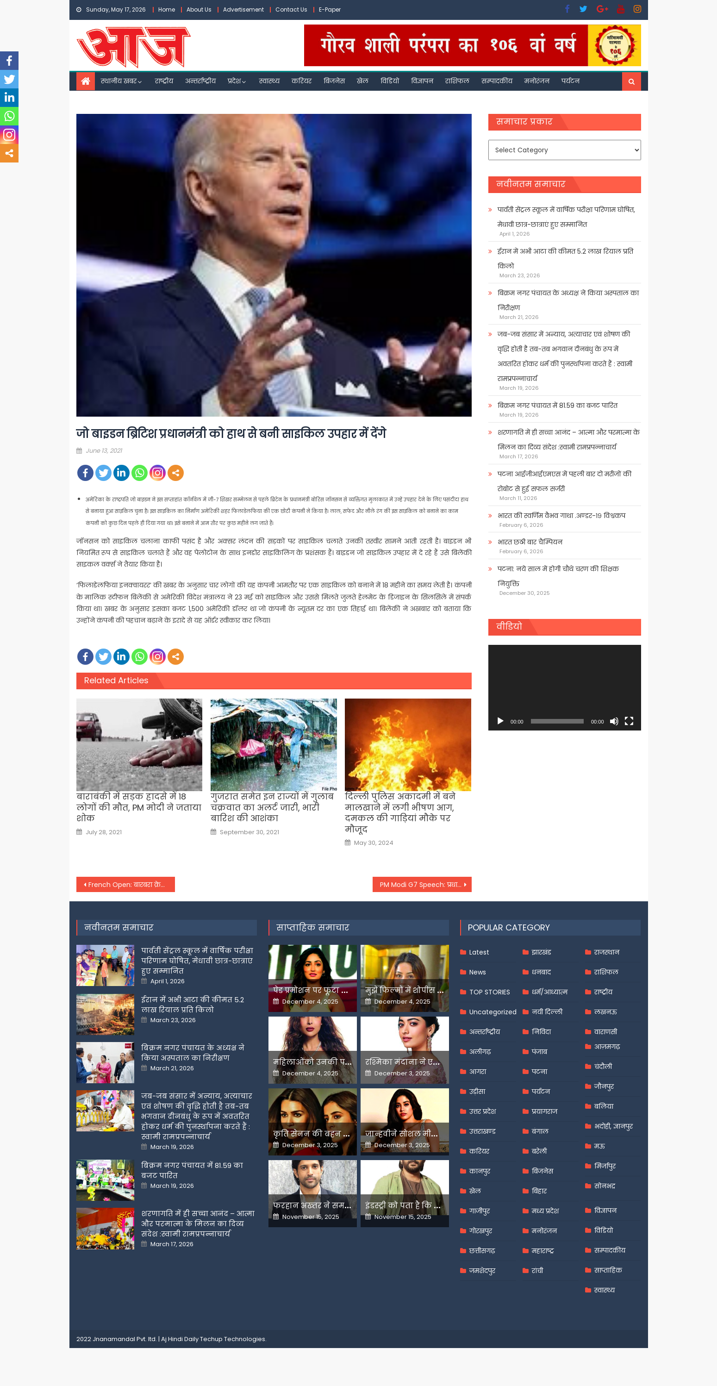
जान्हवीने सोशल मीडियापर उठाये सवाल (432, 1134)
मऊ (599, 1146)
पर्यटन (570, 81)
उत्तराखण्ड (482, 1131)
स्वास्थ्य (269, 81)
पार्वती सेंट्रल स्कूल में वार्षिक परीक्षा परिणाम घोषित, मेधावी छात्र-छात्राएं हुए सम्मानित (566, 217)
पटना (539, 1071)
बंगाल (540, 1131)
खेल (362, 81)
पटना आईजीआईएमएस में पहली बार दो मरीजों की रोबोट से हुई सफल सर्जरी (564, 481)
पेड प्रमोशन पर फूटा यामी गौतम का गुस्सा (343, 990)
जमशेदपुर (482, 1270)
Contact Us (291, 9)
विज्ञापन (422, 81)
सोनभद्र (604, 1186)
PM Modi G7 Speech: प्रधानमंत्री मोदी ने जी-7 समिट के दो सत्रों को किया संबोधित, (426, 884)
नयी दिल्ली (547, 1012)
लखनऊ (605, 1012)
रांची (537, 1270)
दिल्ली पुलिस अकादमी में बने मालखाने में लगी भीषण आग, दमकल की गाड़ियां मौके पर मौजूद (400, 813)
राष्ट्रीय (164, 81)
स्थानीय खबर (119, 81)
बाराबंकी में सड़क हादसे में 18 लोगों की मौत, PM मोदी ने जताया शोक (138, 807)
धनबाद (541, 972)
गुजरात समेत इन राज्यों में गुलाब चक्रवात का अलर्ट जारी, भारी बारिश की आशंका (272, 807)
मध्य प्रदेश (545, 1211)
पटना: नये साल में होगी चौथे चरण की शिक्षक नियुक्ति (558, 576)
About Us (199, 9)
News (477, 972)
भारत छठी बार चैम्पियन (530, 542)
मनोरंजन (536, 81)
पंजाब (539, 1051)
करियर (302, 81)
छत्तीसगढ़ (482, 1250)
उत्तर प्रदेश (482, 1111)
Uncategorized (493, 1012)
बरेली (539, 1151)
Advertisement (243, 9)
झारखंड (541, 952)
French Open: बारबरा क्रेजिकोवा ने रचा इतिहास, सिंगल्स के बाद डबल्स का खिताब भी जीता (131, 884)
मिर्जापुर (605, 1166)
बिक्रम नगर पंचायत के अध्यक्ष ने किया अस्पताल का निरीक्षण (568, 300)
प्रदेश (234, 81)
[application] (564, 687)
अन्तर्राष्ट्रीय (200, 81)
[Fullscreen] (629, 721)
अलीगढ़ (480, 1051)
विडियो (389, 81)
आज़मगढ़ (607, 1046)
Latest (479, 952)
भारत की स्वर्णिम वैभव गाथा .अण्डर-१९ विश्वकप (561, 515)
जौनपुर (604, 1086)
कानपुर (479, 1171)
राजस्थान (606, 952)
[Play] (500, 721)
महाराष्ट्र (543, 1250)
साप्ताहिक (608, 1270)
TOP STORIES (489, 992)
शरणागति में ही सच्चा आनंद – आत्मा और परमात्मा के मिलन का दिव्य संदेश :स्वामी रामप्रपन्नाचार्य (569, 440)
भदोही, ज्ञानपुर (613, 1126)
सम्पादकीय (496, 81)
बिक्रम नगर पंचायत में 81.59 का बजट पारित (557, 405)
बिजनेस (334, 81)
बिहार (539, 1191)
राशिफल (457, 81)
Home (166, 9)
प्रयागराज (544, 1111)
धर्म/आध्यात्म (549, 992)
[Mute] (614, 721)
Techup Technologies (232, 1339)
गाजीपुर (479, 1211)
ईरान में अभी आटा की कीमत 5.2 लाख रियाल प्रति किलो (565, 259)
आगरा (477, 1071)
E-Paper (330, 9)
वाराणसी (605, 1031)
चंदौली (603, 1066)
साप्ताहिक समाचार (312, 927)
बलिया (603, 1106)
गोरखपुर (480, 1231)
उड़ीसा (477, 1091)
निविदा (541, 1031)
